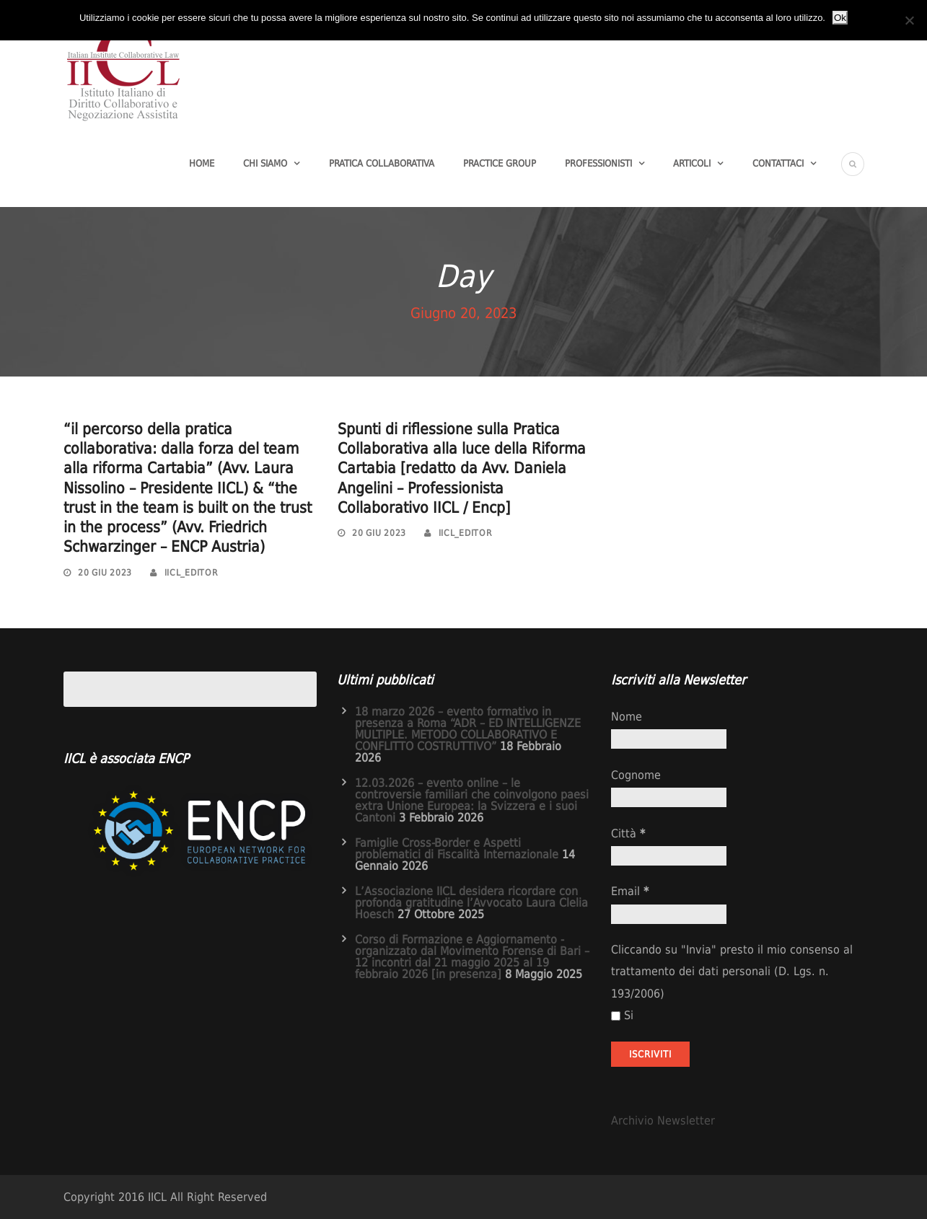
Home (201, 163)
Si (622, 1015)
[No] (909, 20)
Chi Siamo (265, 163)
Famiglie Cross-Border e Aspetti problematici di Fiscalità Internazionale (456, 848)
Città (628, 833)
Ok (840, 17)
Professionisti (598, 163)
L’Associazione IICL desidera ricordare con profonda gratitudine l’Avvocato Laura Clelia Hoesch (471, 902)
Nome (626, 716)
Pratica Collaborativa (381, 163)
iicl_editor (191, 573)
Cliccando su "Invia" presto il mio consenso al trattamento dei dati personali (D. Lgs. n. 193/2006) (732, 971)
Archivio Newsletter (663, 1120)
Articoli (692, 163)
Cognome (636, 775)
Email (630, 891)
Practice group (499, 163)
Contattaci (778, 163)
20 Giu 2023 (105, 573)
